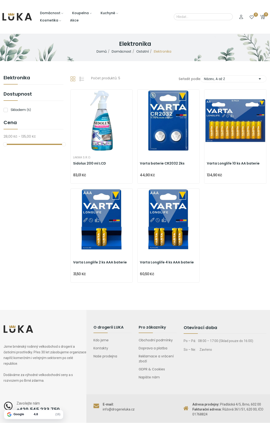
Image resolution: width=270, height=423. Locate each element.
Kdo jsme (101, 340)
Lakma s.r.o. (82, 157)
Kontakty (100, 348)
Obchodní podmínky (156, 340)
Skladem (21, 109)
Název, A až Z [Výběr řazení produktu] (233, 79)
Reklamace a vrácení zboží (156, 359)
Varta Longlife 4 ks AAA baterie (167, 262)
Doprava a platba (153, 348)
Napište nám (149, 377)
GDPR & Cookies (152, 369)
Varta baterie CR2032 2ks (162, 163)
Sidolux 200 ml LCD (89, 163)
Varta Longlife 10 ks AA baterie (233, 163)
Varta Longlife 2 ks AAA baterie (100, 262)
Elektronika (17, 78)
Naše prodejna (105, 356)
